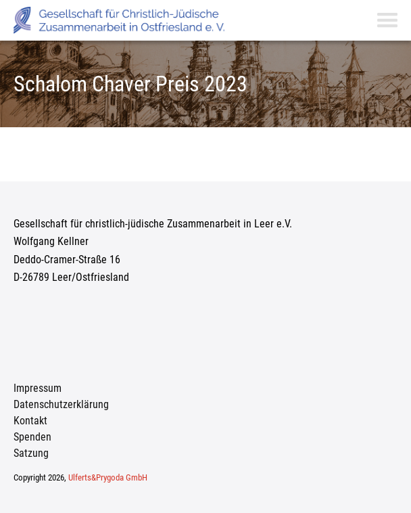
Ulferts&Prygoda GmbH (107, 477)
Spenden (32, 436)
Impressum (38, 388)
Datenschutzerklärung (61, 404)
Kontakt (30, 420)
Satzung (31, 453)
